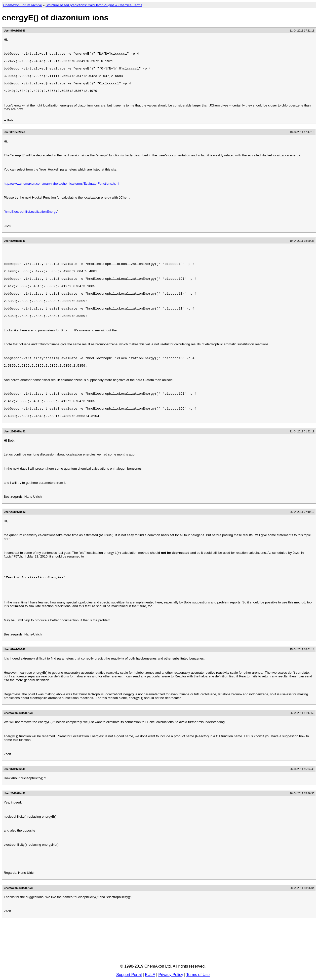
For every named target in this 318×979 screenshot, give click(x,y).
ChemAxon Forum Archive (22, 5)
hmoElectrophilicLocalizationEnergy (31, 220)
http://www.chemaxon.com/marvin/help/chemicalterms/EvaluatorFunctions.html (61, 192)
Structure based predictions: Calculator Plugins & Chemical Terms (93, 5)
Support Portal (129, 975)
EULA (150, 975)
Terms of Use (198, 975)
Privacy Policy (170, 975)
